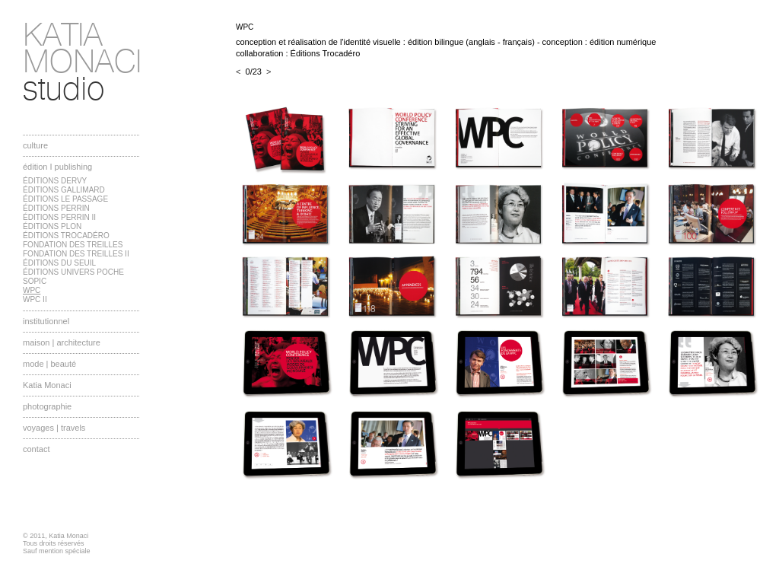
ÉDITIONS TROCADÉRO (66, 235)
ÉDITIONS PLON (52, 226)
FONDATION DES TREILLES (72, 244)
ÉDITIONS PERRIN (56, 208)
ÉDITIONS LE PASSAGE (65, 199)
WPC (31, 290)
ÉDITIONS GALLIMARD (64, 190)
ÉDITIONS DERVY (55, 181)
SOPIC (34, 281)
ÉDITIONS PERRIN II (59, 217)
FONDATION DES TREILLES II (76, 254)
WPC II (35, 299)
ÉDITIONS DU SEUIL (59, 263)
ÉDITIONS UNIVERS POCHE (73, 272)
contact (36, 449)
